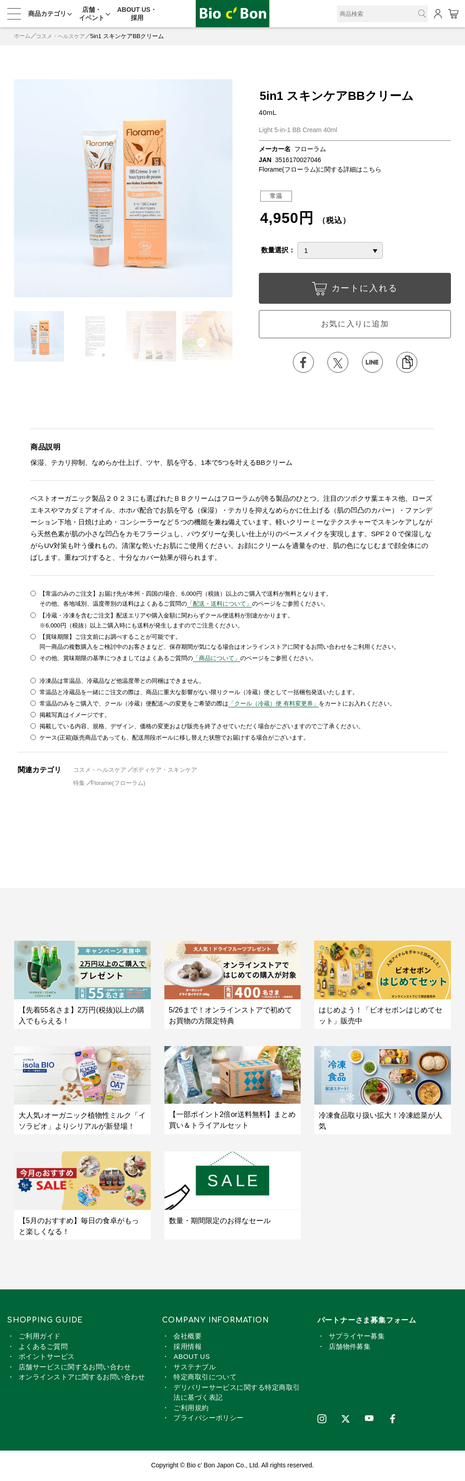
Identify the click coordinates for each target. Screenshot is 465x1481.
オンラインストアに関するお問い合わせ (82, 1378)
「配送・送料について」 (219, 605)
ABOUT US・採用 (137, 13)
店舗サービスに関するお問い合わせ (75, 1368)
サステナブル (194, 1368)
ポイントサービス (47, 1357)
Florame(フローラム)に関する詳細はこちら (320, 169)
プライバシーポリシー (208, 1418)
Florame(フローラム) (118, 783)
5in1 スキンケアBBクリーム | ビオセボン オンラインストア (232, 14)
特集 (79, 783)
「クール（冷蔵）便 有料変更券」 (273, 704)
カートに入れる (354, 290)
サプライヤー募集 (357, 1337)
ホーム (23, 36)
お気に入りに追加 (355, 324)
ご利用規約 (190, 1408)
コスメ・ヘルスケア (63, 36)
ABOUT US (191, 1357)
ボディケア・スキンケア (165, 770)
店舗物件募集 (350, 1347)
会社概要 (187, 1337)
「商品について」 (216, 659)
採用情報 (187, 1347)
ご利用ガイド (40, 1337)
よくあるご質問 (43, 1347)
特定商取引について (205, 1378)
